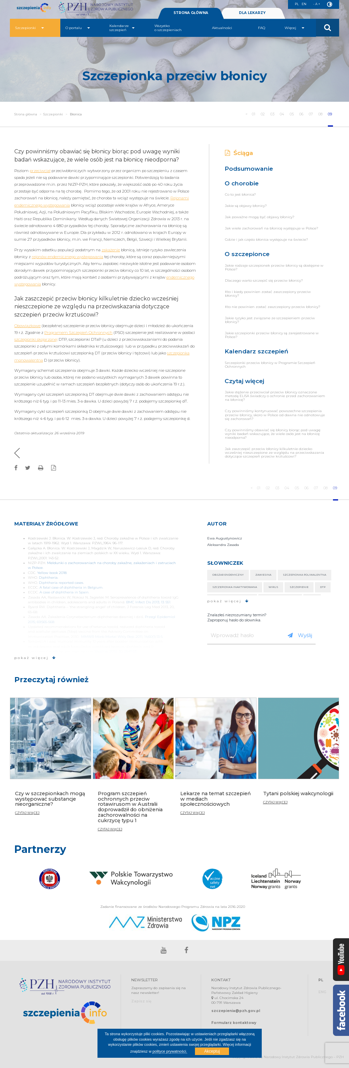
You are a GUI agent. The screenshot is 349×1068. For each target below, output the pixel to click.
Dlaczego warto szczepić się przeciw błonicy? (264, 280)
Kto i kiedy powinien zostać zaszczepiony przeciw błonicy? (268, 294)
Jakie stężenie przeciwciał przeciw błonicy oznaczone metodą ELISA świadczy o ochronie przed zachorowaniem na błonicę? (275, 396)
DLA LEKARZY (252, 13)
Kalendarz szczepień (256, 351)
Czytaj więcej (244, 380)
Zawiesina (263, 574)
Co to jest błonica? (240, 194)
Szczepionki (29, 28)
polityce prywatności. (169, 1051)
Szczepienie (299, 587)
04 (282, 114)
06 (301, 114)
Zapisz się (141, 1001)
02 (262, 114)
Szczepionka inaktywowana (234, 587)
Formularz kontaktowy (233, 1023)
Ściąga (239, 152)
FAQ (261, 28)
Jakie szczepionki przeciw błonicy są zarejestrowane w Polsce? (272, 335)
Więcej (294, 28)
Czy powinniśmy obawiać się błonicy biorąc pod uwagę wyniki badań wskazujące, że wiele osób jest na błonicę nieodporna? (272, 434)
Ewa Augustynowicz (224, 538)
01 (254, 114)
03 (272, 114)
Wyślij (300, 635)
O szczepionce (247, 253)
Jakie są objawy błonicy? (246, 205)
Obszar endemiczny (228, 574)
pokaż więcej (35, 658)
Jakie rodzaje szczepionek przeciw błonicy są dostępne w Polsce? (274, 267)
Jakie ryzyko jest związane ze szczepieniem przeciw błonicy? (270, 320)
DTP (322, 587)
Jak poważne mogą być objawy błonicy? (259, 217)
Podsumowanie (249, 168)
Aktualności (222, 28)
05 (292, 114)
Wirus (273, 587)
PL (295, 4)
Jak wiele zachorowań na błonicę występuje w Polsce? (271, 228)
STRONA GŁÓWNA (190, 13)
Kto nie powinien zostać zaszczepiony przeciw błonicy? (272, 307)
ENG (322, 992)
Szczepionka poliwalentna (304, 574)
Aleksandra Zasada (223, 545)
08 (320, 114)
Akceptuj (212, 1051)
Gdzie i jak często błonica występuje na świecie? (266, 239)
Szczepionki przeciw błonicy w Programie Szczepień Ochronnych (270, 365)
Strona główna (25, 114)
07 (311, 114)
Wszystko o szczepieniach (168, 28)
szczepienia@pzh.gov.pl (235, 1011)
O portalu (77, 28)
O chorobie (242, 183)
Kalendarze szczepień (122, 28)
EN (303, 4)
